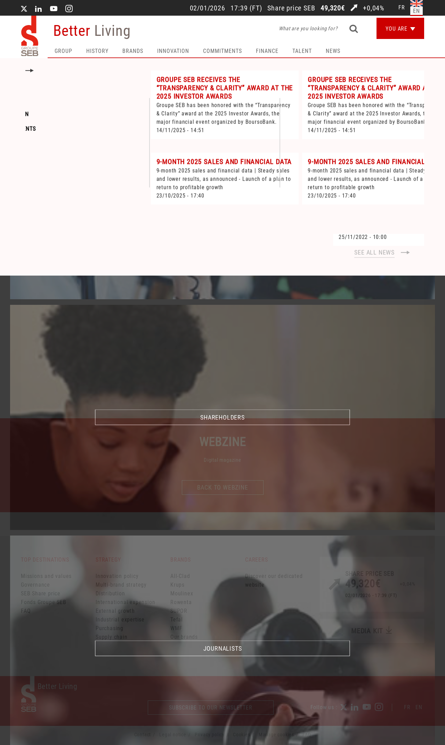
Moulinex (181, 593)
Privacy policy (210, 734)
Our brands (184, 637)
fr (401, 7)
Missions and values (46, 576)
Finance (267, 51)
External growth (115, 611)
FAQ (26, 611)
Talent (302, 51)
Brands (132, 51)
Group (63, 51)
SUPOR (178, 611)
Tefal (176, 619)
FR (407, 707)
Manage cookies (276, 734)
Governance (35, 584)
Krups (177, 584)
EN (418, 707)
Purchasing (109, 628)
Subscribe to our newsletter (210, 707)
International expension (125, 602)
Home (31, 188)
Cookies (241, 734)
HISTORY (97, 51)
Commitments (222, 51)
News (333, 51)
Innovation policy (117, 576)
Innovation (173, 51)
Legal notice (172, 734)
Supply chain (112, 637)
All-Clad (180, 576)
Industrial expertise (120, 619)
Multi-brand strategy (121, 584)
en (416, 11)
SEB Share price (40, 593)
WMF (176, 628)
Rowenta (181, 602)
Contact (142, 734)
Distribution (110, 593)
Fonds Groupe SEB (43, 602)
